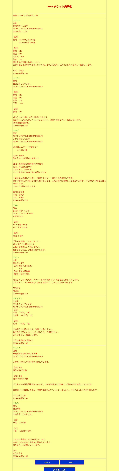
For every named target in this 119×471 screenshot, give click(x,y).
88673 (47, 462)
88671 (71, 462)
